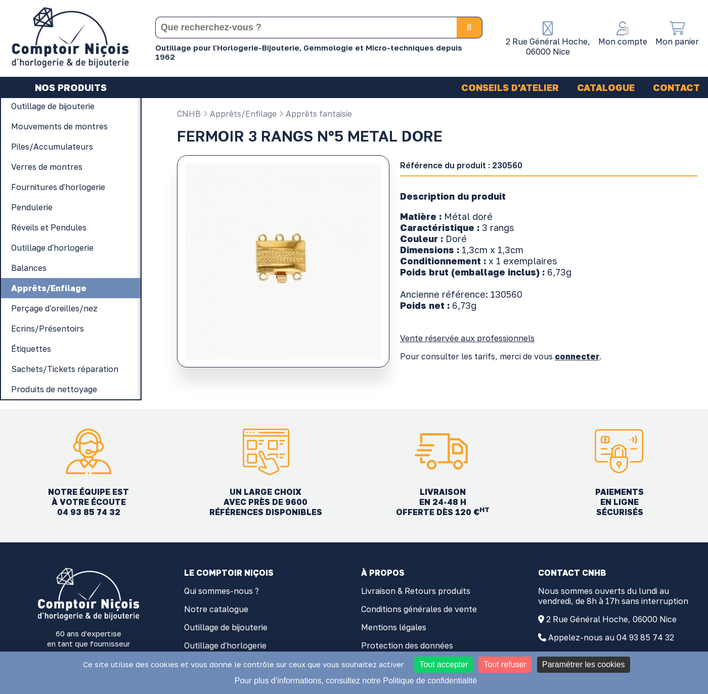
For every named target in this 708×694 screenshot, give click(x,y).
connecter (577, 356)
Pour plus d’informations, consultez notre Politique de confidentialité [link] (356, 680)
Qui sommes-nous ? (221, 591)
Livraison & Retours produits (415, 591)
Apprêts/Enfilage (240, 114)
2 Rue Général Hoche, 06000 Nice (611, 619)
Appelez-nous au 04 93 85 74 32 (611, 637)
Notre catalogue (216, 609)
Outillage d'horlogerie (225, 645)
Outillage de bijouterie (226, 627)
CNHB (189, 114)
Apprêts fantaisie (315, 114)
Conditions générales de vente (419, 609)
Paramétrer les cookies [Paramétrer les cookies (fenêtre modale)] (583, 664)
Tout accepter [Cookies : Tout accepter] (443, 664)
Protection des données (407, 645)
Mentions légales (393, 627)
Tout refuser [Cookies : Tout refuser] (504, 664)
